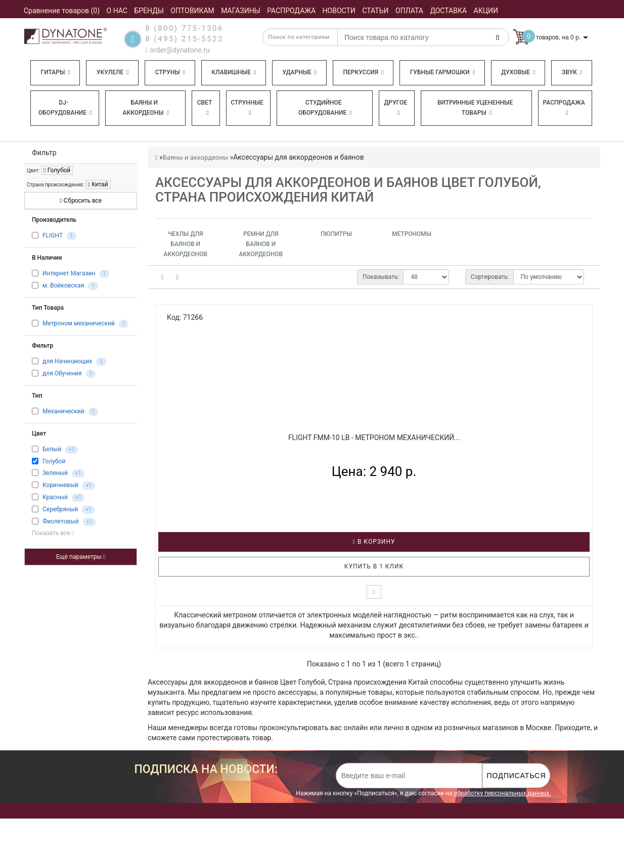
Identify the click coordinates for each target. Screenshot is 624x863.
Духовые (518, 72)
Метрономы (411, 233)
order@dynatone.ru (177, 50)
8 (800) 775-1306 (184, 28)
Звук (572, 72)
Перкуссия (363, 72)
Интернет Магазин (68, 273)
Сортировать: (490, 276)
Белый (51, 449)
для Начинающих (67, 361)
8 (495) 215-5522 (184, 38)
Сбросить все (81, 200)
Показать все (53, 533)
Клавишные (233, 72)
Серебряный (60, 509)
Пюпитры (336, 233)
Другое (395, 107)
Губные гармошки (442, 72)
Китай (98, 184)
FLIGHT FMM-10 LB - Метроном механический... (374, 438)
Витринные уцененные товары (475, 107)
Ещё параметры (80, 556)
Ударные (299, 72)
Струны (170, 72)
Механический (63, 411)
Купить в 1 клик (374, 566)
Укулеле (112, 72)
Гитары (55, 72)
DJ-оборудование (65, 107)
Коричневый (60, 485)
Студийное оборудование (325, 107)
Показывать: (381, 276)
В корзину (374, 541)
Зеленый (55, 472)
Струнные (247, 107)
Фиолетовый (60, 521)
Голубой (56, 170)
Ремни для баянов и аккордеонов (261, 244)
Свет (204, 107)
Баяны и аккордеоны (145, 107)
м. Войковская (63, 286)
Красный (55, 497)
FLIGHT (52, 235)
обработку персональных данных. (502, 793)
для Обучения (62, 373)
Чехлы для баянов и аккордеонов (185, 244)
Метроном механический (78, 323)
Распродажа (564, 107)
